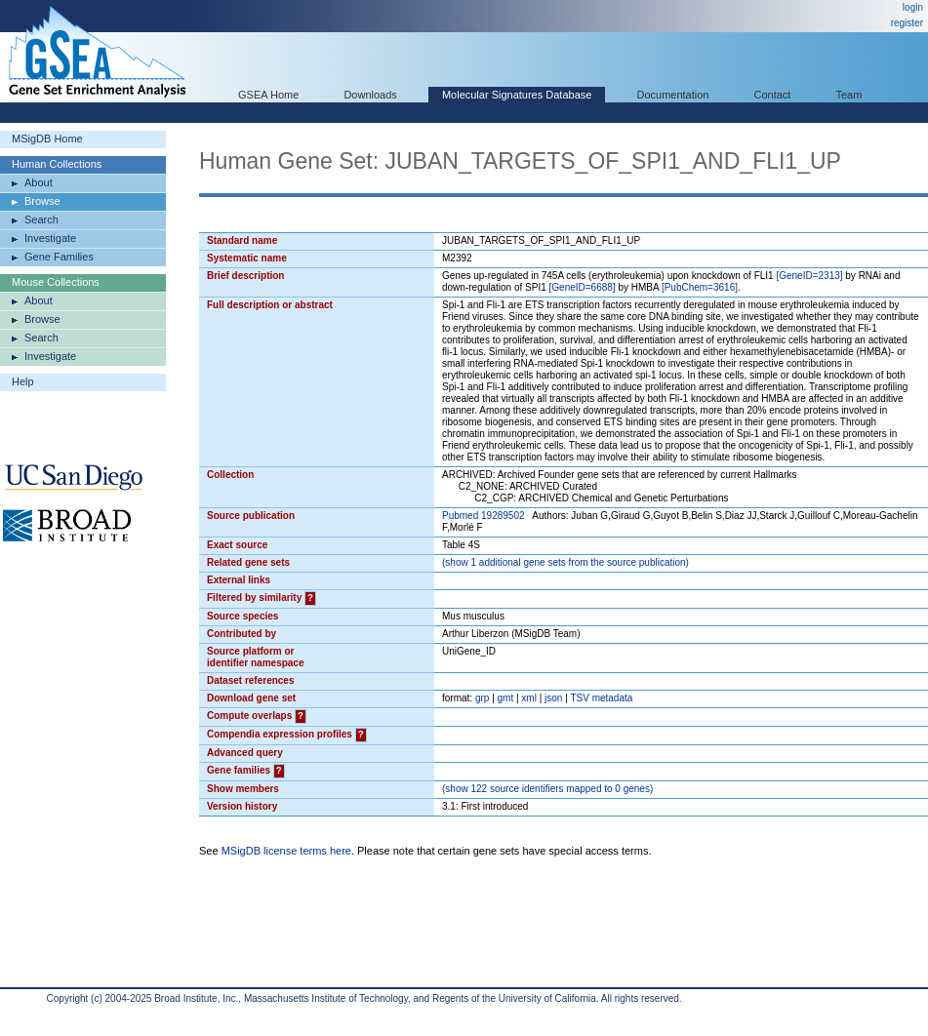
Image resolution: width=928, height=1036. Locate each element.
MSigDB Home (47, 138)
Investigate (50, 238)
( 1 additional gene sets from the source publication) (565, 562)
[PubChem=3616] (700, 287)
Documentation (672, 94)
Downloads (369, 94)
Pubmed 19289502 (483, 515)
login (913, 7)
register (907, 23)
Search (41, 219)
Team (849, 94)
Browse (42, 201)
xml (529, 698)
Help (23, 381)
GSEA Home (268, 94)
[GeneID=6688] (582, 287)
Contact (772, 94)
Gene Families (59, 256)
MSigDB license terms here (286, 851)
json (553, 698)
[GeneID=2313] (809, 275)
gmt (506, 698)
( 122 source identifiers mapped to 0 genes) (547, 788)
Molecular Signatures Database (516, 94)
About (38, 182)
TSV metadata (601, 698)
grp (482, 698)
